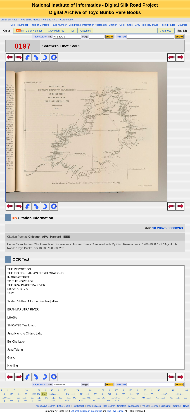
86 (90, 390)
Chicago (34, 236)
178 (11, 394)
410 (102, 398)
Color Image (66, 19)
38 (39, 390)
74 (78, 390)
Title (64, 36)
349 (46, 398)
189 (25, 394)
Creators (121, 406)
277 (151, 394)
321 (18, 398)
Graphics (182, 24)
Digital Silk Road (9, 19)
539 (39, 401)
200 (54, 394)
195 (35, 394)
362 (60, 398)
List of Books (63, 406)
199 (50, 394)
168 (186, 390)
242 (109, 394)
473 (157, 398)
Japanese (165, 30)
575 (81, 401)
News (186, 406)
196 (39, 394)
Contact (177, 406)
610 (117, 401)
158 (172, 390)
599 (108, 401)
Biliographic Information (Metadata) (88, 24)
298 (179, 394)
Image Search (94, 406)
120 (130, 390)
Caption (113, 24)
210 (68, 394)
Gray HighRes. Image (146, 24)
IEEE (66, 236)
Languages (133, 406)
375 (74, 398)
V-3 (55, 19)
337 (32, 398)
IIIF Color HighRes (29, 30)
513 (11, 401)
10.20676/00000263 (167, 228)
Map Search (109, 406)
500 (185, 398)
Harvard (55, 236)
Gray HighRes (56, 30)
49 (52, 390)
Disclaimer (166, 406)
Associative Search (45, 406)
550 (53, 401)
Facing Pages (167, 24)
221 (81, 394)
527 (25, 401)
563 (67, 401)
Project (145, 406)
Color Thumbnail (19, 24)
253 (123, 394)
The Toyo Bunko (115, 411)
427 (116, 398)
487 (171, 398)
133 (144, 390)
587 (95, 401)
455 (144, 398)
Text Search (78, 406)
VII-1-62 (47, 19)
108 (116, 390)
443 (130, 398)
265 (137, 394)
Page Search (40, 36)
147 (158, 390)
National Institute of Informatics (86, 411)
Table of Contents (39, 24)
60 (65, 390)
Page (93, 36)
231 (95, 394)
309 (4, 398)
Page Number (59, 24)
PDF (72, 30)
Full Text (121, 36)
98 (103, 390)
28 (26, 390)
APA (45, 236)
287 (165, 394)
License (154, 406)
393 (88, 398)
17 (14, 390)
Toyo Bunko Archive (30, 19)
